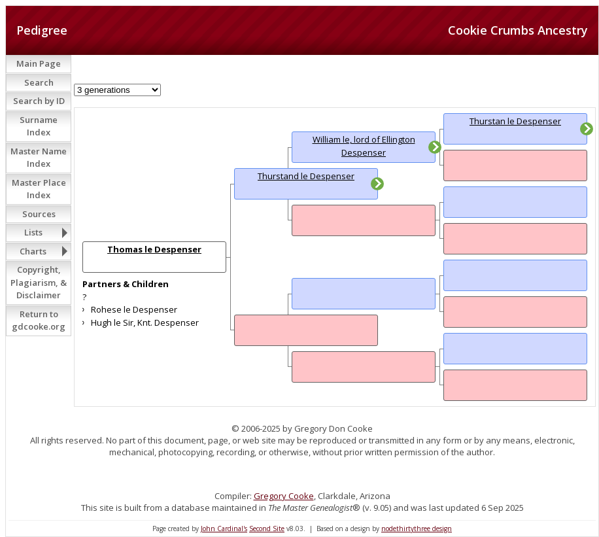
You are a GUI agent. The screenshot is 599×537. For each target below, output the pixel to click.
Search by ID (39, 101)
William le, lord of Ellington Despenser (364, 145)
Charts (33, 251)
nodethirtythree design (416, 528)
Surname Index (39, 126)
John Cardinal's (224, 528)
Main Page (38, 63)
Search (39, 82)
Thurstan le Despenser (515, 121)
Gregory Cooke (284, 496)
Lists (33, 232)
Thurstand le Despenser (306, 176)
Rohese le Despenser (134, 309)
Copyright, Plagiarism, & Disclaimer (38, 282)
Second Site (266, 528)
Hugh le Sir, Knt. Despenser (145, 322)
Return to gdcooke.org (38, 320)
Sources (39, 214)
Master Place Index (39, 189)
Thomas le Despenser (154, 249)
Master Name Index (38, 157)
